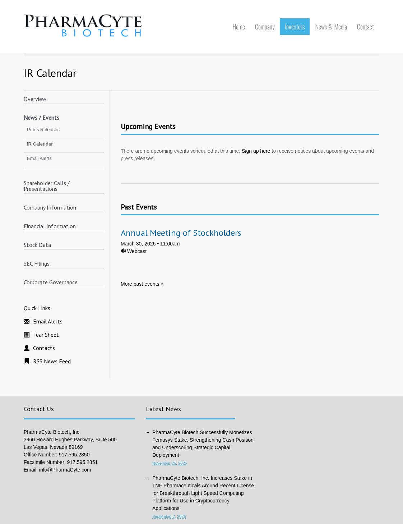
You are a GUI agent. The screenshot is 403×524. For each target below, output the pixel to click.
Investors (295, 26)
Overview (35, 99)
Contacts (44, 347)
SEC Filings (37, 263)
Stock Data (37, 245)
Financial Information (50, 226)
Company (265, 26)
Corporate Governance (51, 282)
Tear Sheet (46, 334)
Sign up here (256, 151)
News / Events (41, 117)
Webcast (134, 251)
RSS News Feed (52, 361)
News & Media (331, 26)
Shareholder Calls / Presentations (47, 186)
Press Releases (43, 129)
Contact (365, 26)
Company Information (50, 207)
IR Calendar (40, 144)
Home (238, 26)
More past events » (142, 284)
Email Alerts (39, 158)
